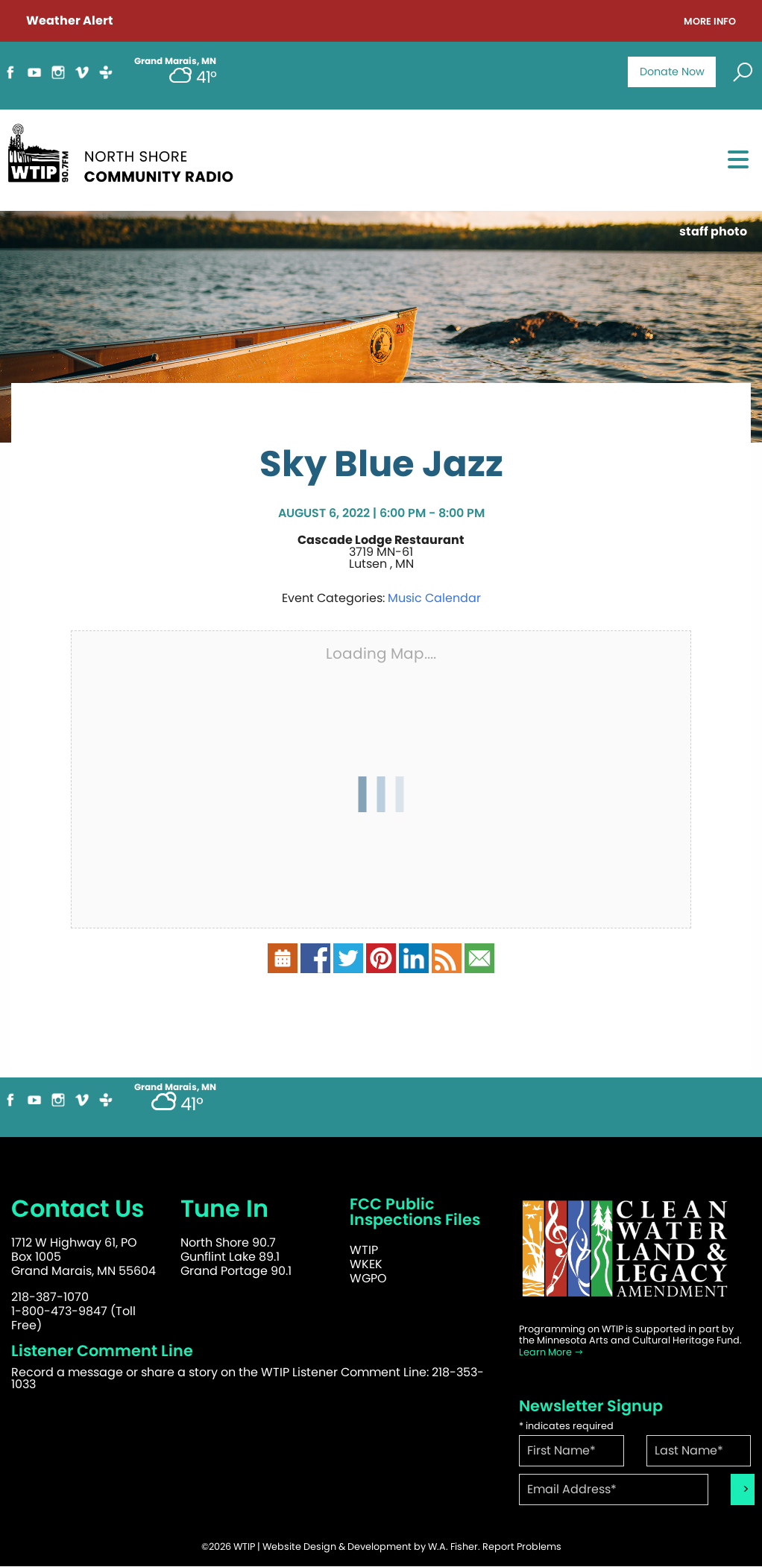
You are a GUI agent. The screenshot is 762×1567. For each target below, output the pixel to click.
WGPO (368, 1278)
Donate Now (672, 71)
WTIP (364, 1250)
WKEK (366, 1264)
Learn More (551, 1352)
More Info (710, 22)
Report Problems (521, 1546)
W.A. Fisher (453, 1546)
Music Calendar (434, 598)
